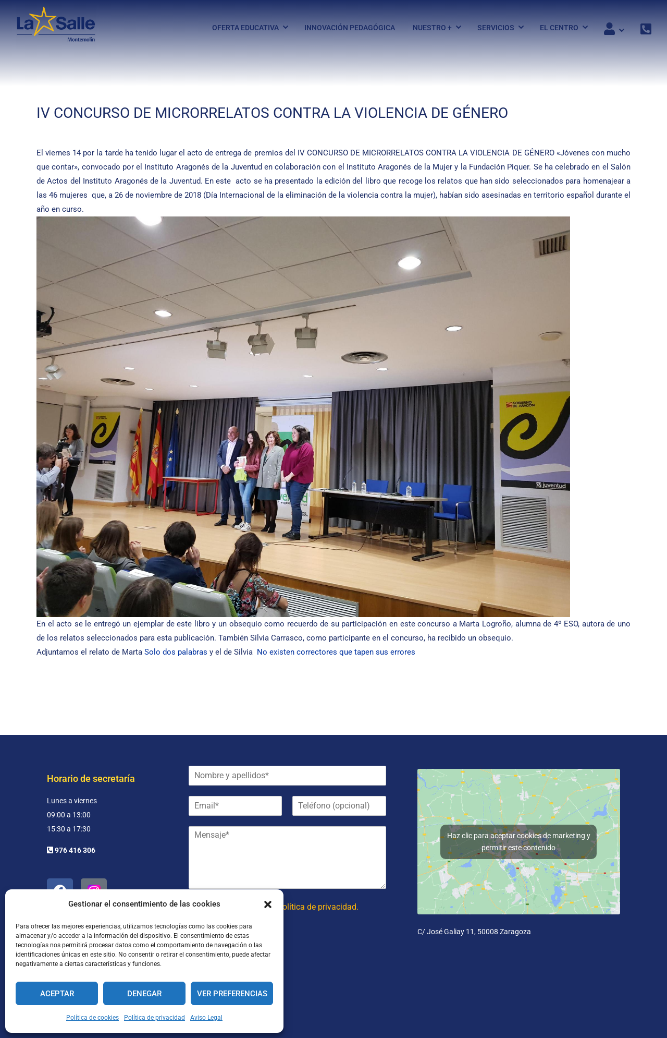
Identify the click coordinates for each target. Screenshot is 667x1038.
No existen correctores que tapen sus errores (336, 652)
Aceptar (57, 993)
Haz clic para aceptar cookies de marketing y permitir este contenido (518, 841)
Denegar (144, 993)
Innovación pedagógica (349, 27)
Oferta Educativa (245, 27)
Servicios (495, 27)
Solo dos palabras (175, 652)
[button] (268, 904)
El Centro (559, 27)
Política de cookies (92, 1017)
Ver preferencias (232, 993)
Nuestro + (432, 27)
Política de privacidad (154, 1017)
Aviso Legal (206, 1017)
